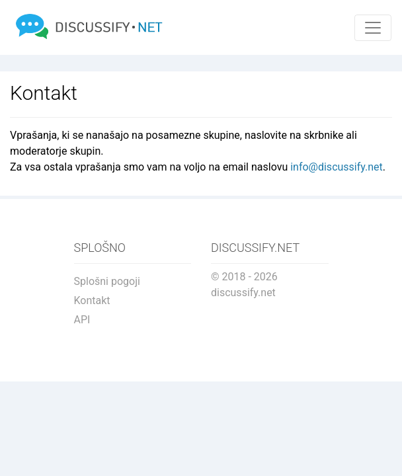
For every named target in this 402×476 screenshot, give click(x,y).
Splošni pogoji (107, 281)
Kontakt (92, 300)
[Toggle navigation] (372, 28)
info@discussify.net (336, 167)
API (82, 319)
